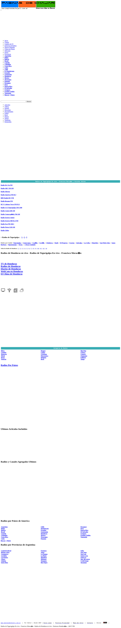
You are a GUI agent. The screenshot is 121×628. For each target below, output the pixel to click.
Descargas (8, 110)
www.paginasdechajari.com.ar (11, 623)
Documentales (9, 111)
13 (46, 248)
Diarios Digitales (10, 47)
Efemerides (8, 122)
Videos (7, 106)
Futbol (7, 113)
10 (38, 248)
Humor (7, 117)
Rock (6, 115)
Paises (6, 52)
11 (41, 248)
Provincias (8, 54)
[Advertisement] (60, 25)
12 (44, 248)
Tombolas (7, 120)
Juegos (7, 118)
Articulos (7, 105)
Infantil (7, 108)
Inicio (6, 40)
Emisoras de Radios (11, 45)
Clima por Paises (10, 49)
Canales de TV (9, 44)
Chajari (7, 42)
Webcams (7, 51)
